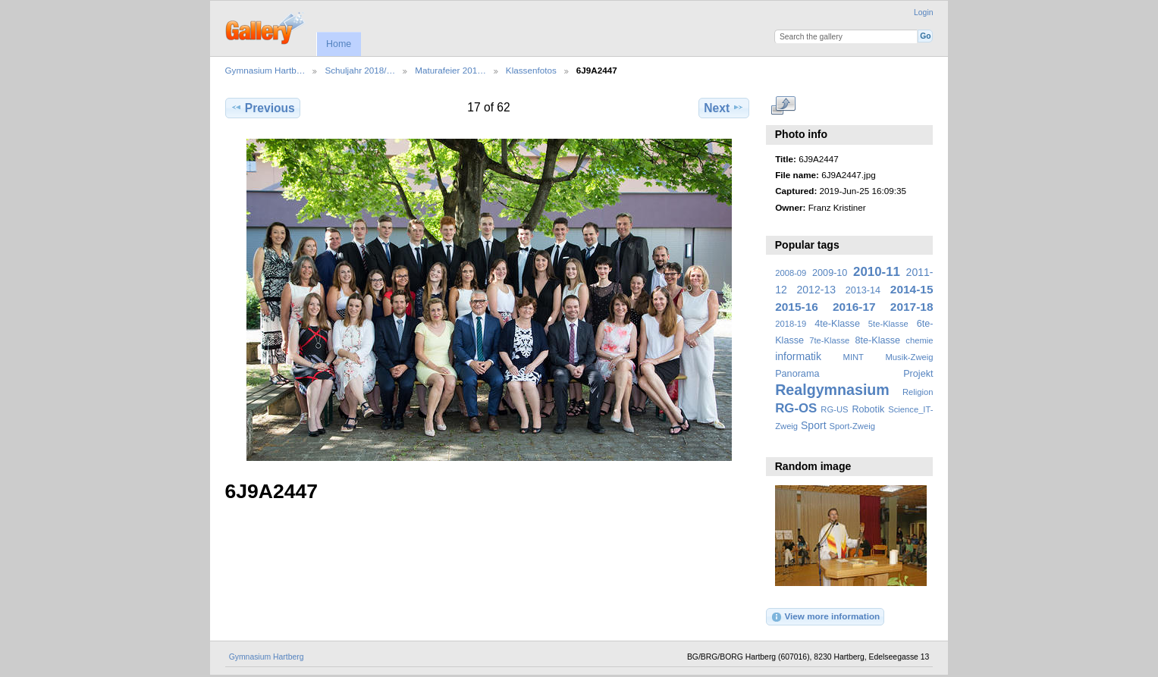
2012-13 (816, 290)
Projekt (918, 373)
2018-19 (790, 323)
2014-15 (912, 289)
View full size (783, 106)
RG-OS (796, 408)
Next (724, 107)
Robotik (868, 409)
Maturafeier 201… (450, 70)
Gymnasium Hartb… (265, 70)
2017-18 (912, 306)
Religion (918, 391)
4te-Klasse (837, 323)
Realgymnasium (832, 389)
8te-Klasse (877, 340)
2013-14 (863, 290)
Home (338, 44)
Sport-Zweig (851, 426)
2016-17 (854, 306)
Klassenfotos (531, 70)
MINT (853, 357)
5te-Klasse (888, 323)
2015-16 (796, 306)
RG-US (834, 409)
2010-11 (876, 272)
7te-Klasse (829, 340)
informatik (798, 356)
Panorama (797, 373)
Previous (263, 107)
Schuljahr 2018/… (360, 70)
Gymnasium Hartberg (266, 657)
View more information (825, 617)
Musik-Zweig (910, 357)
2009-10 (829, 273)
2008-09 (790, 272)
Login (923, 12)
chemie (919, 340)
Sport (814, 425)
